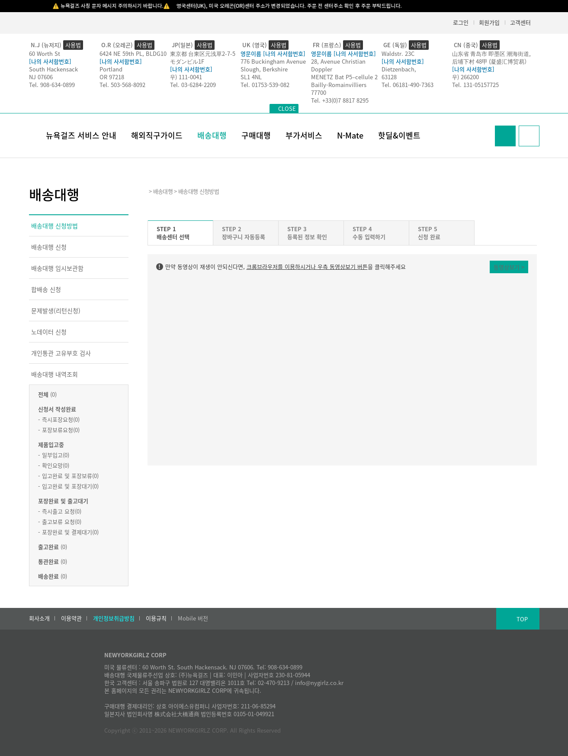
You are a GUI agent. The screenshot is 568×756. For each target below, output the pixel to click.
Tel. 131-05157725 (475, 85)
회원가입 (489, 22)
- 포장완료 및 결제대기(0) (68, 532)
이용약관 (71, 618)
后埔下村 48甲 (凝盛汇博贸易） (491, 61)
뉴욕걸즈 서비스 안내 (81, 135)
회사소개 (39, 618)
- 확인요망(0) (53, 465)
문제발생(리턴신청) (55, 310)
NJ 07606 (41, 77)
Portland (110, 69)
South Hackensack (53, 69)
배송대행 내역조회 (54, 374)
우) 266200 (465, 77)
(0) (47, 394)
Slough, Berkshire (264, 69)
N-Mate (350, 135)
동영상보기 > (509, 267)
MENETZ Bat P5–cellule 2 (344, 77)
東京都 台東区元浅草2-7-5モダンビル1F (202, 57)
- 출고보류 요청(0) (59, 521)
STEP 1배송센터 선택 (173, 233)
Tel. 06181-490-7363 (407, 85)
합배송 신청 (46, 289)
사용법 (73, 45)
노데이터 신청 (49, 331)
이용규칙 (156, 618)
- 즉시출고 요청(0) (59, 511)
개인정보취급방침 (114, 618)
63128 (389, 77)
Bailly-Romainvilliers (338, 85)
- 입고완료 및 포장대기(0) (68, 486)
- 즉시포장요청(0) (59, 419)
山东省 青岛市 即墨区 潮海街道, (491, 53)
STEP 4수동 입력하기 (369, 233)
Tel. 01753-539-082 (265, 85)
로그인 (461, 22)
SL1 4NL (251, 77)
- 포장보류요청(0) (59, 430)
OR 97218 (111, 77)
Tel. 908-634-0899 (52, 85)
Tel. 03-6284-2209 (193, 85)
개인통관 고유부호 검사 (61, 353)
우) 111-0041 (186, 77)
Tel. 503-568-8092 (122, 85)
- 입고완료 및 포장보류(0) (68, 476)
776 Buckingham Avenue (273, 61)
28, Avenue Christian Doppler (338, 65)
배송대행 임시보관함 (57, 268)
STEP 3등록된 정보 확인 (307, 233)
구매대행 (256, 135)
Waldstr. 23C (398, 53)
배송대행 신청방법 (54, 225)
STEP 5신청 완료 (429, 233)
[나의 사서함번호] (50, 61)
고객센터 (520, 22)
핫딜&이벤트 (399, 135)
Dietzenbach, (399, 69)
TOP (522, 619)
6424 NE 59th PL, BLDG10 (133, 53)
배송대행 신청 (49, 246)
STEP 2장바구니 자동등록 (243, 233)
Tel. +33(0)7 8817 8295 (340, 100)
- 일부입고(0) (53, 455)
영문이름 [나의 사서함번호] (273, 53)
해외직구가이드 (157, 135)
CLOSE (287, 108)
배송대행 (212, 135)
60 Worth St (44, 53)
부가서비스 (304, 135)
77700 (318, 92)
